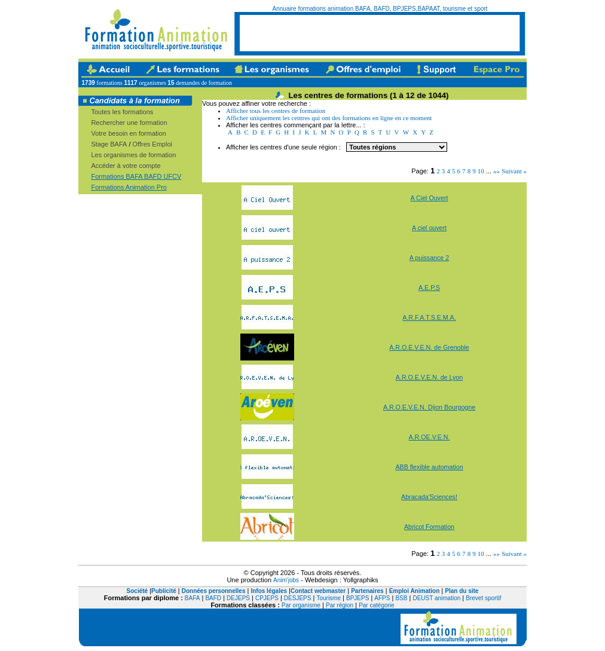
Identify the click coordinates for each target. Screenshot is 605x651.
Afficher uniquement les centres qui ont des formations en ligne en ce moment (329, 117)
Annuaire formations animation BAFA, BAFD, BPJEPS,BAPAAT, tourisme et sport (380, 8)
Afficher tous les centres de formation (275, 110)
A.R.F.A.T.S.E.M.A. (429, 317)
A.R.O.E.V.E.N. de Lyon (429, 377)
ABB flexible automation (429, 466)
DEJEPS (238, 598)
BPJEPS (357, 598)
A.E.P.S (429, 287)
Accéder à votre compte (125, 165)
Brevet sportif (483, 598)
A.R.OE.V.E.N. (429, 437)
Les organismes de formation (133, 154)
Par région (339, 605)
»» (496, 171)
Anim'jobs (286, 580)
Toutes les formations (122, 111)
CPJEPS (267, 598)
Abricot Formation (429, 526)
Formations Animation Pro (129, 187)
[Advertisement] (380, 33)
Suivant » (514, 171)
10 (481, 171)
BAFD (213, 598)
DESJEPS (297, 598)
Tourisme (328, 598)
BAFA (192, 598)
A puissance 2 (429, 257)
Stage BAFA (109, 144)
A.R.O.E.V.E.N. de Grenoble (429, 347)
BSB (401, 598)
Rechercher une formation (129, 122)
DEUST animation (436, 598)
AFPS (382, 598)
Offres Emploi (152, 144)
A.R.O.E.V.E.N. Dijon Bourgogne (429, 407)
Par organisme (301, 605)
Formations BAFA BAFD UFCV (136, 176)
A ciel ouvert (429, 227)
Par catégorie (376, 605)
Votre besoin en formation (128, 133)
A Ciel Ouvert (429, 197)
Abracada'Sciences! (429, 496)
